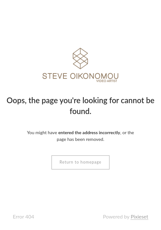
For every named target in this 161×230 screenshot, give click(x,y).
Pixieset (139, 216)
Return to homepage (80, 162)
